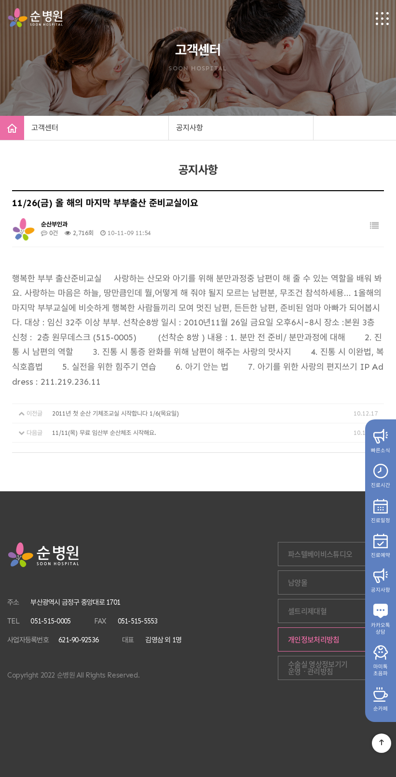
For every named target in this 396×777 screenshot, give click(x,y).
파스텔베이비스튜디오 (320, 554)
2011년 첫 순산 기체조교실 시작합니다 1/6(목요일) (115, 416)
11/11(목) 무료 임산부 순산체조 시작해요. (104, 435)
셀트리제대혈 (307, 611)
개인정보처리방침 (314, 639)
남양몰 (297, 582)
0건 (49, 235)
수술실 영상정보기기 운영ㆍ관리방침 (318, 668)
